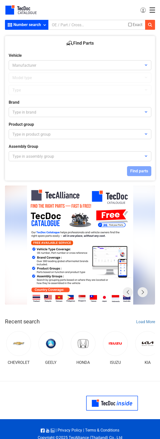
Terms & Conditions (102, 420)
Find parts (139, 171)
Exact (137, 25)
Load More (145, 321)
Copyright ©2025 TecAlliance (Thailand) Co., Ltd (80, 427)
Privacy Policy (70, 420)
